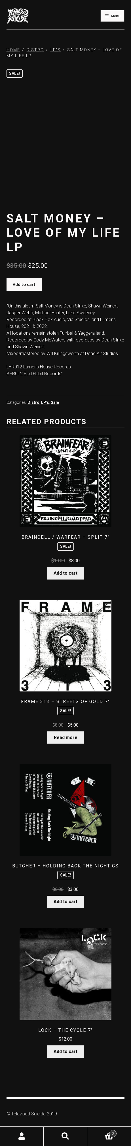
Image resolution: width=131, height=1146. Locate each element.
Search (65, 1136)
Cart (102, 1132)
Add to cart (24, 284)
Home (13, 50)
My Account (22, 1136)
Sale (55, 402)
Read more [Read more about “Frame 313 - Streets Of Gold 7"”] (65, 737)
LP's (55, 50)
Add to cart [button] (65, 573)
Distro (35, 50)
